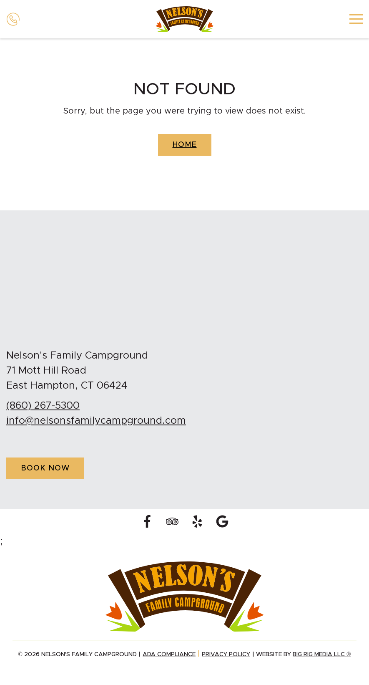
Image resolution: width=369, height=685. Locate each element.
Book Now (45, 468)
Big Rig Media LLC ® (322, 654)
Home (185, 145)
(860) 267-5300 (43, 406)
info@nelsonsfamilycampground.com (96, 421)
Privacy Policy (226, 654)
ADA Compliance (169, 654)
